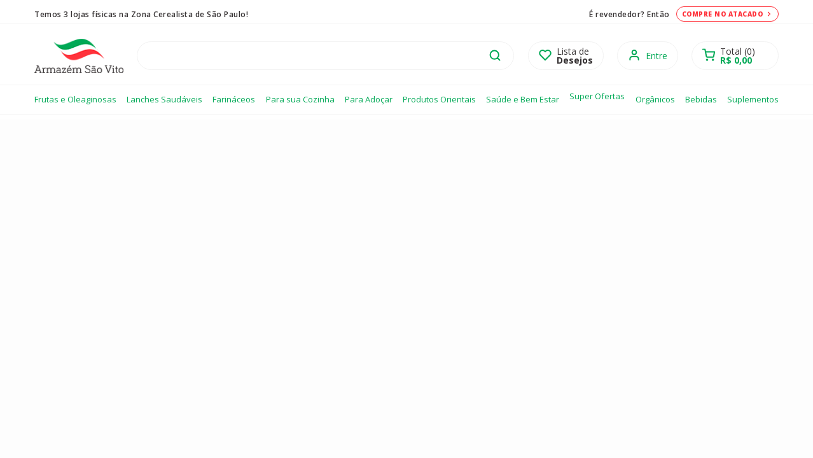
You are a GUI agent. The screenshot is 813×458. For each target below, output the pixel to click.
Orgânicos (655, 99)
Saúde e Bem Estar (522, 99)
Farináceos (233, 99)
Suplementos (753, 99)
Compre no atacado (728, 14)
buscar (495, 55)
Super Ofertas (597, 96)
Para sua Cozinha (300, 99)
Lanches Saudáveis (164, 99)
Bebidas (701, 99)
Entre (656, 56)
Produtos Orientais (439, 99)
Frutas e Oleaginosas (75, 99)
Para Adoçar (369, 99)
